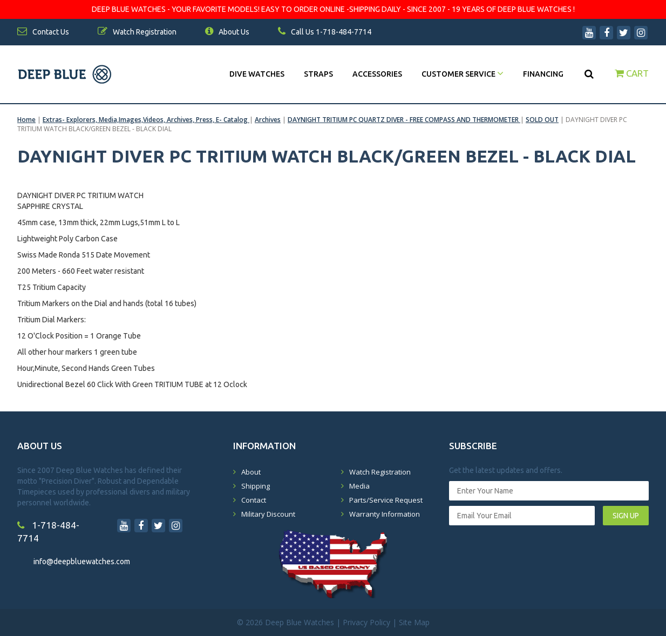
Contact (253, 500)
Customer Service (463, 74)
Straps (318, 74)
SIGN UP (626, 515)
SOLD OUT (542, 119)
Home (26, 119)
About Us (227, 32)
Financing (543, 74)
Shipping (255, 486)
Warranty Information (384, 514)
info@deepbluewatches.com (81, 561)
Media (359, 486)
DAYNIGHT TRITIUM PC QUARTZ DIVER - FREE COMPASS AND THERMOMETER (404, 119)
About (251, 472)
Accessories (377, 74)
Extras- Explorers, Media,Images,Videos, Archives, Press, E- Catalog (146, 119)
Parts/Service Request (386, 500)
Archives (268, 119)
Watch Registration (380, 472)
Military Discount (268, 514)
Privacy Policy (366, 622)
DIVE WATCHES (256, 74)
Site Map (414, 622)
